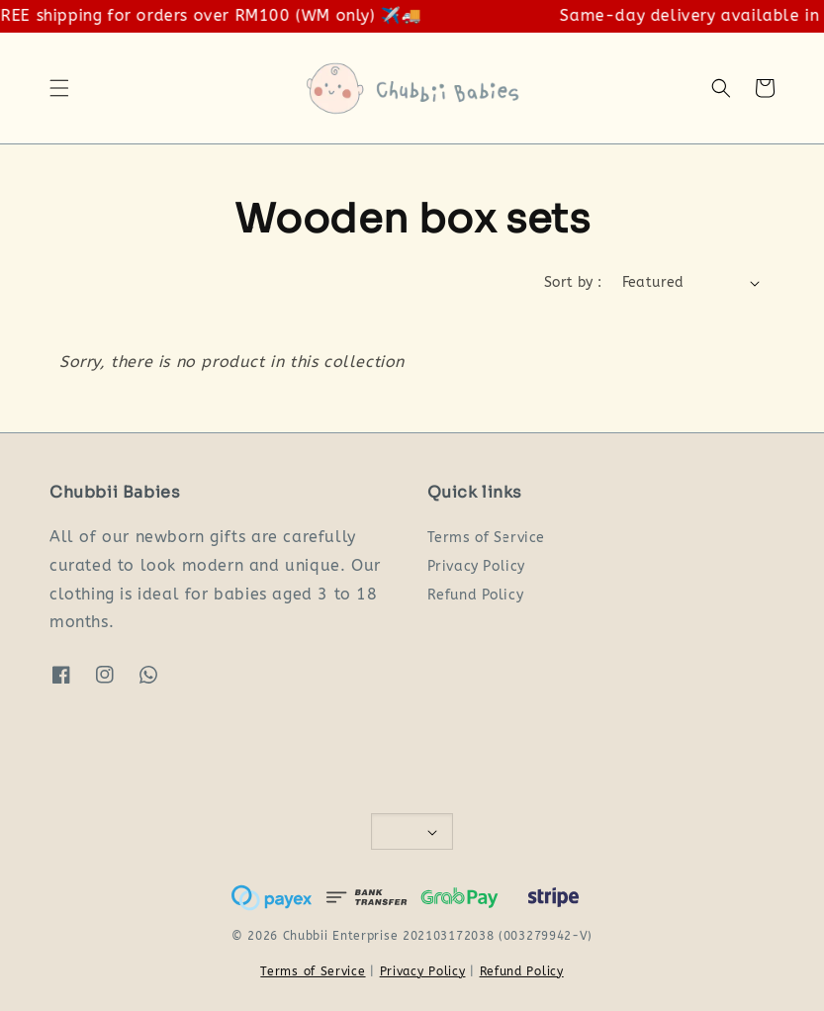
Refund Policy (475, 595)
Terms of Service (486, 537)
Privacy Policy (476, 566)
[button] (59, 88)
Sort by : (573, 282)
